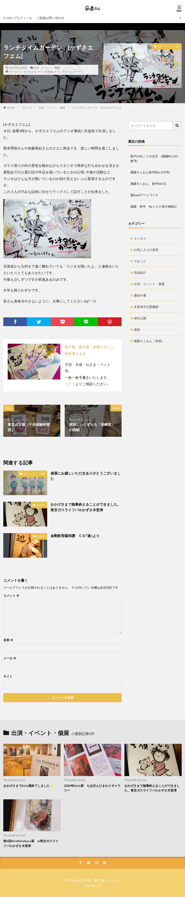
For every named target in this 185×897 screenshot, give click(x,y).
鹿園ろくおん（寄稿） (149, 341)
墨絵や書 (140, 295)
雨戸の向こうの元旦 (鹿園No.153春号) (154, 158)
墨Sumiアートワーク (144, 195)
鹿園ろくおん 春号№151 (148, 183)
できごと (27, 107)
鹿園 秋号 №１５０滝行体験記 (153, 206)
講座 (137, 329)
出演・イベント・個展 (46, 67)
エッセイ (140, 238)
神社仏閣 (140, 318)
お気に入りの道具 (146, 250)
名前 (8, 640)
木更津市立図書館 (146, 307)
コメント (11, 595)
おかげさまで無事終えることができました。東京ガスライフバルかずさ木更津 (85, 507)
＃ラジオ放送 (45, 71)
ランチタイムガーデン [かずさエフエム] (98, 107)
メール (9, 658)
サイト (8, 676)
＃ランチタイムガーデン (68, 71)
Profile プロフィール (17, 18)
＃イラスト (15, 71)
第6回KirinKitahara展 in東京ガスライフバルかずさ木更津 (30, 843)
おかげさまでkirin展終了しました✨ (28, 785)
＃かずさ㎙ (29, 71)
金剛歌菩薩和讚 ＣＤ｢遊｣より (75, 536)
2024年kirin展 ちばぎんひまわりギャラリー (92, 788)
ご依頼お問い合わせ (50, 18)
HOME (11, 107)
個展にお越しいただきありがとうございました (85, 475)
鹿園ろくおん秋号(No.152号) (150, 172)
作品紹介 (40, 504)
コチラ (70, 384)
